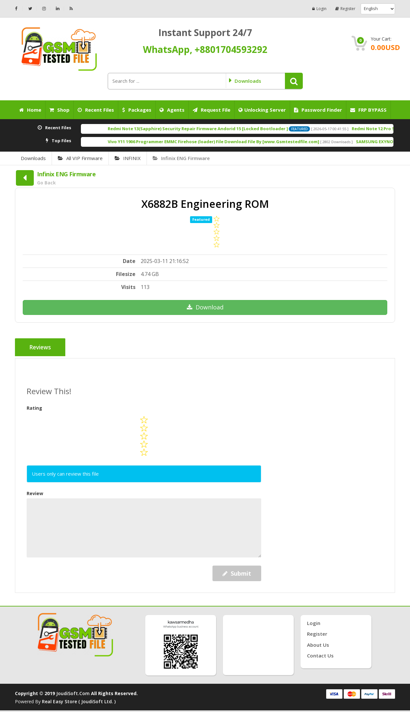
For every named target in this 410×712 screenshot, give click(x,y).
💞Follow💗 (376, 693)
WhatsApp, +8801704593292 (205, 49)
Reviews (41, 348)
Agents (172, 109)
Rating (34, 406)
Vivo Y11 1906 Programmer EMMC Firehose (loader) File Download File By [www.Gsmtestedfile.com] (245, 141)
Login (315, 8)
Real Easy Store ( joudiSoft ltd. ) (79, 700)
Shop (59, 109)
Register (344, 8)
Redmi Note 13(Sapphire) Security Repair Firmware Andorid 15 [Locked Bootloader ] (230, 128)
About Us (318, 643)
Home (30, 109)
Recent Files (96, 109)
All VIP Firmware (80, 158)
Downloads (33, 158)
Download (205, 307)
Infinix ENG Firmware (181, 158)
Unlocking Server (262, 109)
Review (35, 492)
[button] (294, 81)
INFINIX (128, 158)
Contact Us (320, 654)
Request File (211, 109)
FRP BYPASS (368, 109)
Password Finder (318, 109)
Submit (237, 572)
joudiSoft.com (73, 692)
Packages (136, 109)
